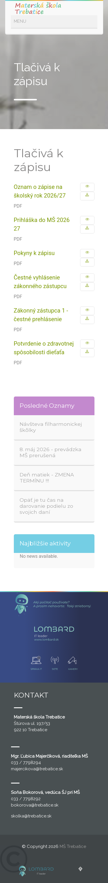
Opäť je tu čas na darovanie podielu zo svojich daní (46, 506)
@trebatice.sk (49, 768)
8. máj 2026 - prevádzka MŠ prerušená (51, 452)
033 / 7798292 (26, 798)
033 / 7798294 (26, 762)
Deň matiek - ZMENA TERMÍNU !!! (47, 478)
